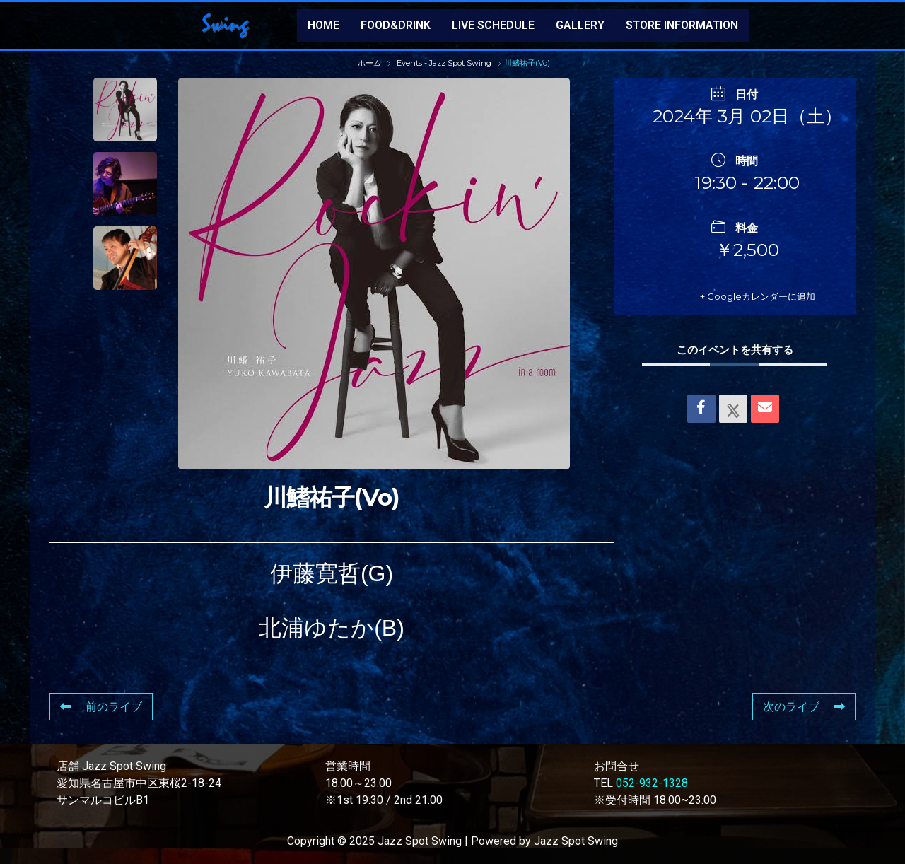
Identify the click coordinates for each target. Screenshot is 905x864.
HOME (323, 25)
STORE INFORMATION (682, 25)
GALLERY (580, 25)
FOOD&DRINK (396, 25)
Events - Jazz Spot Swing (444, 63)
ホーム (370, 63)
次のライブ (804, 706)
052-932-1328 (652, 783)
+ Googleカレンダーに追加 (737, 296)
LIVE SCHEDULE (493, 25)
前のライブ (101, 706)
